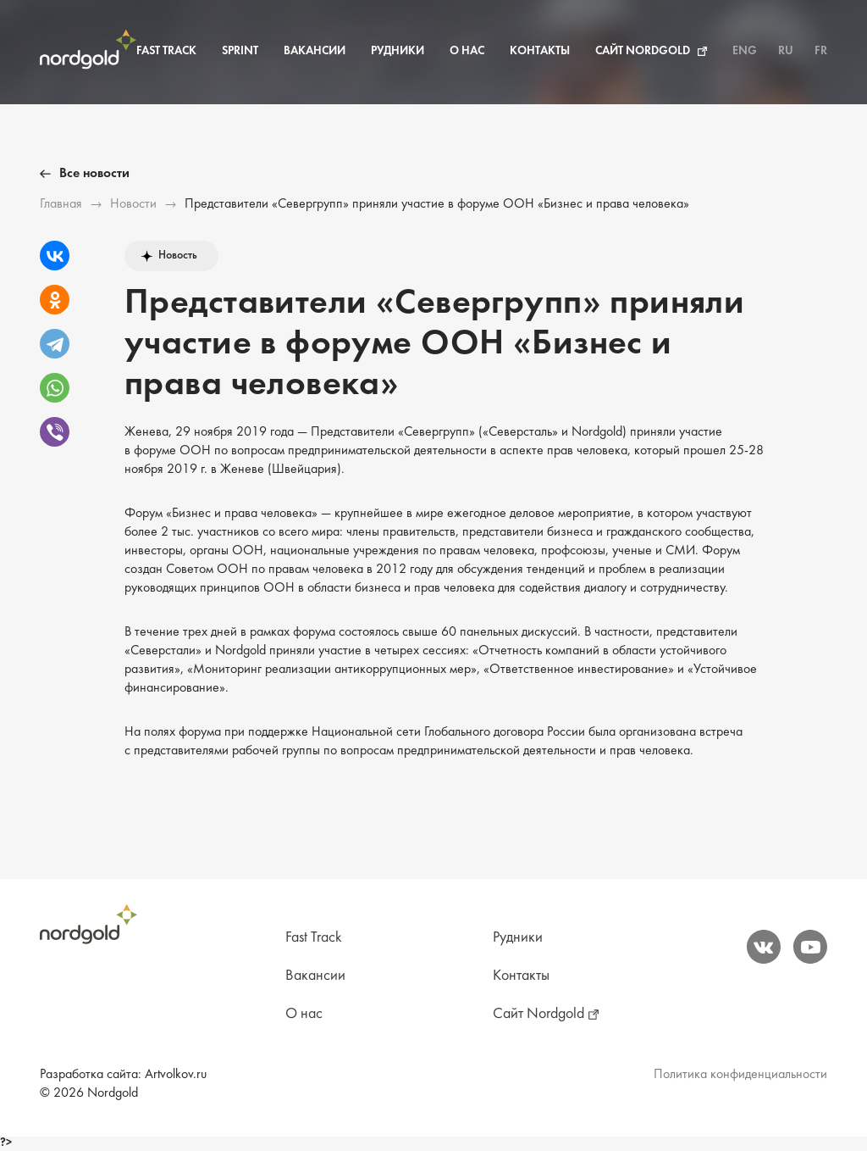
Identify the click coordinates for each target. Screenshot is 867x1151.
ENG (744, 51)
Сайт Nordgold (642, 51)
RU (785, 51)
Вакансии (314, 51)
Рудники (397, 51)
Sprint (240, 51)
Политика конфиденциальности (740, 1074)
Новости (133, 204)
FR (821, 51)
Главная (61, 204)
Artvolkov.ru (176, 1074)
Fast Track (166, 51)
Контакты (540, 51)
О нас (467, 51)
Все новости (94, 174)
